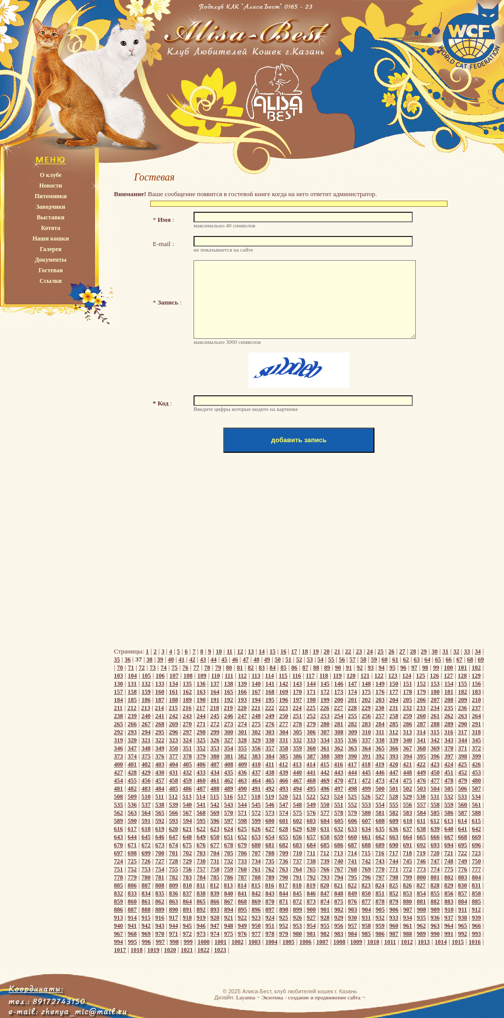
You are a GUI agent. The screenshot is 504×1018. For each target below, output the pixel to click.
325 (201, 740)
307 (325, 732)
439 (283, 772)
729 (187, 861)
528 (393, 796)
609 (394, 820)
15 (273, 651)
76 (185, 667)
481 (118, 788)
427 (118, 772)
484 (159, 788)
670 (118, 845)
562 (118, 812)
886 (118, 909)
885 (476, 901)
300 (228, 732)
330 (269, 740)
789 (269, 877)
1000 (204, 941)
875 (338, 901)
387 (311, 756)
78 (207, 667)
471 (352, 780)
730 (201, 861)
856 (449, 893)
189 (187, 699)
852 (393, 893)
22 (348, 651)
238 (118, 716)
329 (256, 740)
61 (395, 659)
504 (434, 788)
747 (434, 861)
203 (380, 699)
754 (159, 869)
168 (269, 691)
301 (242, 732)
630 (311, 828)
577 (325, 812)
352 (201, 748)
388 (325, 756)
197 (297, 699)
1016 (475, 941)
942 (146, 925)
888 (146, 909)
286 (407, 724)
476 (421, 780)
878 (380, 901)
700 (159, 853)
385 (283, 756)
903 (352, 909)
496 (325, 788)
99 (436, 667)
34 (478, 651)
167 (256, 691)
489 (228, 788)
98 (425, 667)
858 (476, 893)
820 (324, 885)
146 (338, 683)
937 (449, 917)
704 (214, 853)
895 (242, 909)
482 (132, 788)
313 (407, 732)
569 (214, 812)
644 (132, 837)
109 (201, 675)
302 (256, 732)
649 (201, 837)
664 (407, 837)
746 (421, 861)
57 (352, 659)
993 (476, 933)
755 (173, 869)
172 (325, 691)
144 (311, 683)
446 (380, 772)
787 (242, 877)
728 (173, 861)
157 (118, 691)
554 (380, 804)
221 (256, 707)
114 (269, 675)
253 (325, 716)
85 (283, 667)
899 (297, 909)
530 (421, 796)
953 (297, 925)
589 (118, 820)
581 (380, 812)
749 (462, 861)
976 (242, 933)
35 (117, 659)
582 (393, 812)
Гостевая (50, 270)
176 (380, 691)
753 (146, 869)
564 (146, 812)
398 (462, 756)
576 (311, 812)
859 (118, 901)
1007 (323, 941)
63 (417, 659)
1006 (305, 941)
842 (256, 893)
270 (187, 724)
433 (201, 772)
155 (462, 683)
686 (338, 845)
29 (424, 651)
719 (421, 853)
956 (338, 925)
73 (153, 667)
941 (132, 925)
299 (214, 732)
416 (338, 764)
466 (283, 780)
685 (325, 845)
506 (462, 788)
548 (297, 804)
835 (159, 893)
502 (407, 788)
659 (338, 837)
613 (448, 820)
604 (325, 820)
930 (352, 917)
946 (201, 925)
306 (311, 732)
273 (228, 724)
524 (338, 796)
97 (414, 667)
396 (434, 756)
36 (127, 659)
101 (462, 667)
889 (159, 909)
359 (297, 748)
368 (421, 748)
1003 (254, 941)
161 (173, 691)
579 (352, 812)
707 (256, 853)
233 (421, 707)
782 (173, 877)
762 (269, 869)
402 (146, 764)
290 (462, 724)
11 (229, 651)
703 (201, 853)
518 (256, 796)
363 (352, 748)
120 (351, 675)
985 (366, 933)
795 (352, 877)
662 (380, 837)
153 (434, 683)
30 (434, 651)
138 (228, 683)
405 (187, 764)
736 (283, 861)
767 (338, 869)
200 (338, 699)
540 (187, 804)
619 (159, 828)
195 (269, 699)
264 (476, 716)
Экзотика (272, 997)
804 (476, 877)
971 (173, 933)
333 (311, 740)
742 (366, 861)
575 (297, 812)
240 (146, 716)
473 (380, 780)
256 (366, 716)
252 (311, 716)
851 (380, 893)
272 (214, 724)
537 (146, 804)
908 (421, 909)
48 (257, 659)
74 (164, 667)
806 (132, 885)
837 (187, 893)
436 (242, 772)
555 (393, 804)
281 (338, 724)
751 (118, 869)
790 (283, 877)
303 (270, 732)
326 (214, 740)
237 (476, 707)
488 (214, 788)
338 (380, 740)
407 (214, 764)
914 (132, 917)
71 (131, 667)
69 (481, 659)
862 (159, 901)
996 (146, 941)
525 (352, 796)
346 (118, 748)
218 (214, 707)
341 (421, 740)
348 (146, 748)
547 (283, 804)
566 (173, 812)
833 (132, 893)
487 (201, 788)
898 (283, 909)
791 (297, 877)
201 (352, 699)
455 (132, 780)
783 (187, 877)
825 (393, 885)
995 (132, 941)
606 (352, 820)
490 (242, 788)
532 (448, 796)
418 (365, 764)
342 (434, 740)
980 (297, 933)
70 (120, 667)
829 (448, 885)
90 (338, 667)
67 (460, 659)
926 (297, 917)
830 (462, 885)
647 (173, 837)
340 (407, 740)
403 (159, 764)
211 (118, 707)
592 (159, 820)
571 (242, 812)
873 (311, 901)
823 (365, 885)
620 (173, 828)
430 (159, 772)
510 (146, 796)
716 (380, 853)
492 (269, 788)
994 (118, 941)
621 (187, 828)
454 (118, 780)
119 (337, 675)
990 (434, 933)
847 (325, 893)
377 (173, 756)
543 (228, 804)
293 (132, 732)
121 (364, 675)
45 (224, 659)
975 (228, 933)
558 (434, 804)
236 (462, 707)
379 (201, 756)
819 (311, 885)
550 (325, 804)
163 (201, 691)
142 (283, 683)
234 (434, 707)
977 (256, 933)
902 (338, 909)
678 (228, 845)
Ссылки (50, 280)
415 (324, 764)
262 (449, 716)
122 (379, 675)
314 (421, 732)
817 (283, 885)
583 (407, 812)
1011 (390, 941)
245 (214, 716)
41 (181, 659)
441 (311, 772)
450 (434, 772)
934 (407, 917)
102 (476, 667)
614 (462, 820)
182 (462, 691)
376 (159, 756)
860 (132, 901)
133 (159, 683)
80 (229, 667)
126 (434, 675)
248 (256, 716)
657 (311, 837)
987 (393, 933)
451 (449, 772)
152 (421, 683)
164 (214, 691)
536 (132, 804)
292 (118, 732)
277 (283, 724)
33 (467, 651)
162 (187, 691)
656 (297, 837)
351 (187, 748)
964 (449, 925)
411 (270, 764)
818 (297, 885)
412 (283, 764)
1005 (288, 941)
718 (407, 853)
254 (338, 716)
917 (173, 917)
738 (311, 861)
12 (240, 651)
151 (407, 683)
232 (407, 707)
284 (380, 724)
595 (201, 820)
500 (380, 788)
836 (173, 893)
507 (476, 788)
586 (449, 812)
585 (434, 812)
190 (201, 699)
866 (214, 901)
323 (173, 740)
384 (269, 756)
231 (393, 707)
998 (174, 941)
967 (118, 933)
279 (311, 724)
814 (241, 885)
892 (201, 909)
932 (380, 917)
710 (297, 853)
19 (315, 651)
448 (407, 772)
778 (118, 877)
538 (159, 804)
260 (421, 716)
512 (173, 796)
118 (324, 675)
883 (449, 901)
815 (256, 885)
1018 (137, 949)
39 (160, 659)
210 (476, 699)
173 (338, 691)
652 (242, 837)
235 (448, 707)
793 (325, 877)
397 (449, 756)
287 (421, 724)
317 (462, 732)
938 (462, 917)
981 (311, 933)
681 (269, 845)
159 (146, 691)
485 (173, 788)
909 (435, 909)
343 (449, 740)
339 (393, 740)
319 (118, 740)
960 (393, 925)
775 (449, 869)
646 (159, 837)
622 (201, 828)
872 (297, 901)
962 (421, 925)
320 (132, 740)
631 (325, 828)
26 (392, 651)
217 (200, 707)
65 (438, 659)
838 (201, 893)
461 (214, 780)
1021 (186, 949)
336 (352, 740)
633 (352, 828)
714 (352, 853)
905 (380, 909)
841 (242, 893)
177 (393, 691)
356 (256, 748)
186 (146, 699)
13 (251, 651)
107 (173, 675)
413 (297, 764)
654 (269, 837)
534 (476, 796)
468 (311, 780)
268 (159, 724)
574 (283, 812)
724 (118, 861)
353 (214, 748)
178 (407, 691)
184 (118, 699)
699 (146, 853)
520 (283, 796)
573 (269, 812)
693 (434, 845)
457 (159, 780)
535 (118, 804)
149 (380, 683)
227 (338, 707)
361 (325, 748)
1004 (272, 941)
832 (118, 893)
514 (200, 796)
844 (283, 893)
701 (173, 853)
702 (187, 853)
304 (283, 732)
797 (380, 877)
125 (420, 675)
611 (421, 820)
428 (132, 772)
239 (132, 716)
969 (146, 933)
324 (187, 740)
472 (366, 780)
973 (201, 933)
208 (449, 699)
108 (188, 675)
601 (283, 820)
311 (379, 732)
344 (462, 740)
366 (393, 748)
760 (242, 869)
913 (118, 917)
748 (449, 861)
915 (146, 917)
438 (269, 772)
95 (393, 667)
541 (201, 804)
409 (242, 764)
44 (214, 659)
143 (297, 683)
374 (132, 756)
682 (283, 845)
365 (380, 748)
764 (297, 869)
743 (380, 861)
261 (434, 716)
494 (297, 788)
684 (311, 845)
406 (201, 764)
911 (462, 909)
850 (366, 893)
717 (393, 853)
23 (359, 651)
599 (256, 820)
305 (297, 732)
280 (325, 724)
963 (434, 925)
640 (449, 828)
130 (118, 683)
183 (476, 691)
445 (366, 772)
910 (449, 909)
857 (462, 893)
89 (327, 667)
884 (462, 901)
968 (132, 933)
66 (449, 659)
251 (297, 716)
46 (235, 659)
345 (476, 740)
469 (325, 780)
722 (462, 853)
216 (187, 707)
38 (150, 659)
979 (283, 933)
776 (462, 869)
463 (242, 780)
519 (269, 796)
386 (297, 756)
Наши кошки (50, 238)
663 (393, 837)
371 (462, 748)
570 (228, 812)
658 (325, 837)
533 (462, 796)
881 (421, 901)
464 (256, 780)
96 (403, 667)
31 (446, 651)
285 (393, 724)
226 (324, 707)
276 (269, 724)
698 (132, 853)
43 (203, 659)
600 (270, 820)
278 (297, 724)
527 (380, 796)
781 (159, 877)
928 (325, 917)
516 (228, 796)
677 (214, 845)
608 (380, 820)
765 (311, 869)
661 (366, 837)
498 (352, 788)
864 (187, 901)
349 (159, 748)
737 (297, 861)
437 (256, 772)
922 (242, 917)
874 (325, 901)
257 (380, 716)
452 (462, 772)
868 (242, 901)
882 (434, 901)
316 (448, 732)
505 (449, 788)
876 (352, 901)
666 (434, 837)
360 (311, 748)
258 (393, 716)
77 (196, 667)
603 (311, 820)
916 (159, 917)
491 (256, 788)
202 (366, 699)
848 (338, 893)
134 (173, 683)
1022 (204, 949)
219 (228, 707)
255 (352, 716)
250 (283, 716)
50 (278, 659)
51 (288, 659)
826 (407, 885)
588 (476, 812)
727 (159, 861)
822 (352, 885)
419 (380, 764)
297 (187, 732)
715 (365, 853)
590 (132, 820)
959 (380, 925)
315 (434, 732)
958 (366, 925)
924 (269, 917)
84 (273, 667)
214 (159, 707)
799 (407, 877)
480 (476, 780)
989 (421, 933)
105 (146, 675)
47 (245, 659)
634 (366, 828)
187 (159, 699)
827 (421, 885)
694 (449, 845)
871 (283, 901)
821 (338, 885)
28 (413, 651)
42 (192, 659)
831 (476, 885)
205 (407, 699)
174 (352, 691)
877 (366, 901)
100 (448, 667)
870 (269, 901)
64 (427, 659)
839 (214, 893)
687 (352, 845)
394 (407, 756)
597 (228, 820)
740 (338, 861)
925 (283, 917)
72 (142, 667)
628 (283, 828)
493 (283, 788)
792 (311, 877)
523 (324, 796)
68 (470, 659)
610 (407, 820)
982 (325, 933)
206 (421, 699)
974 (214, 933)
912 (476, 909)
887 (132, 909)
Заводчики (51, 206)
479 (462, 780)
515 (214, 796)
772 (407, 869)
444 (352, 772)
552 (352, 804)
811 (201, 885)
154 (449, 683)
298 (201, 732)
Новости (50, 185)
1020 (170, 949)
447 (393, 772)
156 (476, 683)
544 (242, 804)
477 (434, 780)
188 (173, 699)
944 (173, 925)
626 (256, 828)
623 (214, 828)
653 (256, 837)
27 (402, 651)
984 (352, 933)
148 (366, 683)
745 (407, 861)
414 (311, 764)
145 (325, 683)
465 (269, 780)
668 (462, 837)
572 (256, 812)
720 (434, 853)
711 (311, 853)
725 (132, 861)
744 (393, 861)
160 (159, 691)
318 (476, 732)
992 (462, 933)
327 (228, 740)
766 (325, 869)
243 (187, 716)
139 (242, 683)
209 (462, 699)
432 (187, 772)
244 (201, 716)
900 (311, 909)
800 (421, 877)
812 (214, 885)
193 (242, 699)
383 (256, 756)
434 (214, 772)
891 (187, 909)
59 (374, 659)
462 (228, 780)
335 (338, 740)
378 (187, 756)
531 (434, 796)
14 (262, 651)
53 (310, 659)
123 (392, 675)
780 (146, 877)
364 (366, 748)
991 (449, 933)
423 (434, 764)
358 (283, 748)
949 (242, 925)
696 (476, 845)
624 (228, 828)
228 (352, 707)
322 (159, 740)
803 (462, 877)
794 (338, 877)
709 (283, 853)
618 (146, 828)
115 (283, 675)
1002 (237, 941)
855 (434, 893)
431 (173, 772)
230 (380, 707)
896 (256, 909)
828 (434, 885)
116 (296, 675)
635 (380, 828)
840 (228, 893)
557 (421, 804)
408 (228, 764)
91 (349, 667)
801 (434, 877)
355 (242, 748)
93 (370, 667)
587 (462, 812)
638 (421, 828)
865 (201, 901)
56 (342, 659)
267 (146, 724)
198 (311, 699)
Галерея (50, 249)
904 (366, 909)
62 (406, 659)
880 (407, 901)
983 (338, 933)
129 (476, 675)
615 (476, 820)
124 (406, 675)
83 (262, 667)
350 (173, 748)
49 (267, 659)
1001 (221, 941)
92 (360, 667)
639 (434, 828)
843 (269, 893)
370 (449, 748)
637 (407, 828)
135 (187, 683)
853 (407, 893)
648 (187, 837)
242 (173, 716)
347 (132, 748)
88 (316, 667)
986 (380, 933)
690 (393, 845)
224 (297, 707)
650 (214, 837)
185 (132, 699)
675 (187, 845)
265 (118, 724)
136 (201, 683)
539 (173, 804)
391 (366, 756)
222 (269, 707)
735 (269, 861)
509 (132, 796)
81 (240, 667)
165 (228, 691)
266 (132, 724)
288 (434, 724)
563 (132, 812)
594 (187, 820)
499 (366, 788)
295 (159, 732)
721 (448, 853)
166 (242, 691)
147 (352, 683)
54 (321, 659)
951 (269, 925)
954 (311, 925)
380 (214, 756)
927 (311, 917)
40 (171, 659)
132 (146, 683)
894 (228, 909)
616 (118, 828)
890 (173, 909)
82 (251, 667)
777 (476, 869)
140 (256, 683)
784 (201, 877)
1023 (220, 949)
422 (421, 764)
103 (118, 675)
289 (449, 724)
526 (365, 796)
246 (228, 716)
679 (242, 845)
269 (173, 724)
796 (366, 877)
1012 (407, 941)
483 (146, 788)
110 (215, 675)
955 (325, 925)
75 (174, 667)
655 (283, 837)
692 (421, 845)
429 (146, 772)
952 (283, 925)
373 (118, 756)
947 (214, 925)
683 (297, 845)
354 (228, 748)
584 (421, 812)
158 (132, 691)
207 (434, 699)
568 (201, 812)
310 (366, 732)
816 (269, 885)
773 (421, 869)
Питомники (51, 196)
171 (311, 691)
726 (146, 861)
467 (297, 780)
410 (256, 764)
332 (297, 740)
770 (380, 869)
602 (297, 820)
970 (159, 933)
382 (242, 756)
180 (434, 691)
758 (214, 869)
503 (421, 788)
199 (325, 699)
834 (146, 893)
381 (228, 756)
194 (256, 699)
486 (187, 788)
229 (365, 707)
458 (173, 780)
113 (255, 675)
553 (366, 804)
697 (118, 853)
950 (256, 925)
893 (214, 909)
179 (421, 691)
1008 (339, 941)
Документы (51, 259)
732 (228, 861)
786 (228, 877)
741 (352, 861)
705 (228, 853)
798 (393, 877)
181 (449, 691)
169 (283, 691)
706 (242, 853)
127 (448, 675)
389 (338, 756)
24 (370, 651)
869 (256, 901)
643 (118, 837)
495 (311, 788)
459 (187, 780)
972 (187, 933)
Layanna (245, 997)
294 (146, 732)
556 (407, 804)
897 (270, 909)
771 (393, 869)
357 (269, 748)
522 (311, 796)
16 (283, 651)
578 (338, 812)
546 (269, 804)
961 (407, 925)
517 (241, 796)
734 (256, 861)
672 (146, 845)
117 (310, 675)
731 (214, 861)
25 (380, 651)
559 (449, 804)
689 (380, 845)
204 (393, 699)
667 (449, 837)
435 (228, 772)
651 (228, 837)
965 (462, 925)
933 (393, 917)
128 (462, 675)
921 (228, 917)
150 (393, 683)
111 (229, 675)
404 (173, 764)
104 (132, 675)
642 (476, 828)
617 (132, 828)
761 (256, 869)
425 (462, 764)
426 (476, 764)
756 (187, 869)
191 (214, 699)
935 (421, 917)
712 (324, 853)
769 (366, 869)
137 (214, 683)
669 (476, 837)
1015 (458, 941)
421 (407, 764)
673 (159, 845)
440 (297, 772)
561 (476, 804)
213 (145, 707)
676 (201, 845)
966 (476, 925)
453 (476, 772)
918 (187, 917)
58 (363, 659)
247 (242, 716)
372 (476, 748)
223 (283, 707)
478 (449, 780)
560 (462, 804)
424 (448, 764)
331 (283, 740)
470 (338, 780)
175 (366, 691)
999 (188, 941)
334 (325, 740)
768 (352, 869)
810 (187, 885)
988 (407, 933)
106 (160, 675)
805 (118, 885)
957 (352, 925)
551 (338, 804)
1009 (356, 941)
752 (132, 869)
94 (382, 667)
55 (331, 659)
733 (242, 861)
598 (242, 820)
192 (228, 699)
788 (256, 877)
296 (173, 732)
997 (160, 941)
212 (132, 707)
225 (311, 707)
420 (393, 764)
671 (132, 845)
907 (407, 909)
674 (173, 845)
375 (146, 756)
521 (297, 796)
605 (338, 820)
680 (256, 845)
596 (214, 820)
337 (366, 740)
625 (242, 828)
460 (201, 780)
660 (352, 837)
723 (476, 853)
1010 (373, 941)
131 (132, 683)
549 (311, 804)
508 (118, 796)
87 (305, 667)
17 (294, 651)
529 (407, 796)
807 (146, 885)
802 (449, 877)
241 (159, 716)
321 (146, 740)
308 (338, 732)
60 (385, 659)
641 (462, 828)
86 (294, 667)
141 (269, 683)
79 (218, 667)
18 (305, 651)
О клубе (50, 174)
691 (407, 845)
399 (476, 756)
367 (407, 748)
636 (393, 828)
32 (456, 651)
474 (393, 780)
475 (407, 780)
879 (393, 901)
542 (214, 804)
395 (421, 756)
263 (462, 716)
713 (338, 853)
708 (270, 853)
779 (132, 877)
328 (242, 740)
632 (338, 828)
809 (173, 885)
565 (159, 812)
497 (338, 788)
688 (366, 845)
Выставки (51, 217)
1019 (153, 949)
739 (325, 861)
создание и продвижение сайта (324, 997)
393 (393, 756)
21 (337, 651)
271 (201, 724)
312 (393, 732)
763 (283, 869)
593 (173, 820)
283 (366, 724)
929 (338, 917)
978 (269, 933)
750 (476, 861)
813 (228, 885)
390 (352, 756)
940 (118, 925)
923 (256, 917)
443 (338, 772)
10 (219, 651)
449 (421, 772)
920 (214, 917)
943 (159, 925)
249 (269, 716)
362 (338, 748)
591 (146, 820)
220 (241, 707)
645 (146, 837)
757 (201, 869)
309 (352, 732)
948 (228, 925)
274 (242, 724)
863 (173, 901)
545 (256, 804)
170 (297, 691)
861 (146, 901)
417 (352, 764)
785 (214, 877)
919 (201, 917)
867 (228, 901)
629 (297, 828)
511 (159, 796)
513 (187, 796)
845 (297, 893)
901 (325, 909)
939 (476, 917)
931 (366, 917)
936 (434, 917)
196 (283, 699)
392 (380, 756)
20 (327, 651)
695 (462, 845)
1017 (120, 949)
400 (118, 764)
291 (476, 724)
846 (311, 893)
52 (299, 659)
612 (434, 820)
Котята (50, 227)
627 (269, 828)
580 (366, 812)
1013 (424, 941)
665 (421, 837)
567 (187, 812)
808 (159, 885)
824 (380, 885)
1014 (440, 941)
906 (394, 909)
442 (325, 772)
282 (352, 724)
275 (256, 724)
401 (132, 764)
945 (187, 925)
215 (173, 707)
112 (242, 675)
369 (434, 748)
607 (366, 820)
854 (421, 893)
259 (407, 716)
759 (228, 869)
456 (146, 780)
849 (352, 893)
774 (434, 869)
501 (393, 788)
